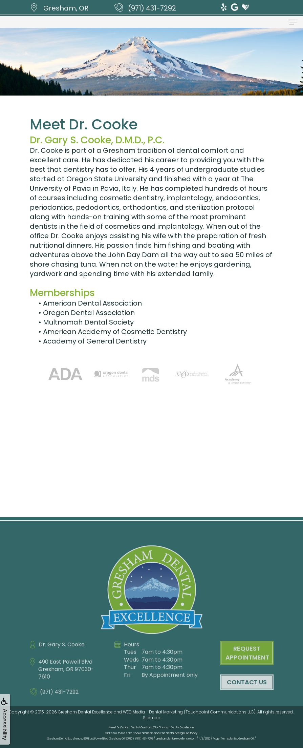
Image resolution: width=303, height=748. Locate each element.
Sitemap (151, 718)
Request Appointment (247, 663)
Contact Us (247, 693)
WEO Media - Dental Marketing (153, 712)
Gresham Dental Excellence (85, 712)
